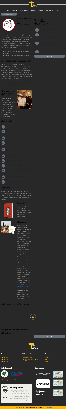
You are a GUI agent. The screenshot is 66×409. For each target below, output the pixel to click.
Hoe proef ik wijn (27, 357)
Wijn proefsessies (24, 10)
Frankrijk (47, 357)
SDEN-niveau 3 (5, 361)
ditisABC (50, 407)
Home (8, 10)
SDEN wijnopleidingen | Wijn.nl (9, 380)
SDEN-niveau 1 (5, 357)
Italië (46, 359)
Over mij (41, 10)
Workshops (33, 10)
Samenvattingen (49, 10)
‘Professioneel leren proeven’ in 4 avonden (31, 359)
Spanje (46, 361)
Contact (57, 10)
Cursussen (14, 10)
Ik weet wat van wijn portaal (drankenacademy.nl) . (24, 284)
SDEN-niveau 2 (5, 359)
